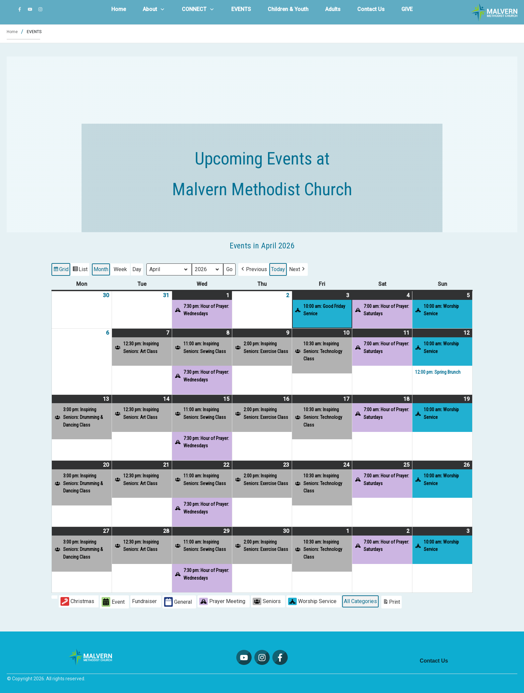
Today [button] (278, 269)
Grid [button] (61, 270)
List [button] (80, 270)
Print (391, 602)
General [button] (178, 602)
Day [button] (136, 269)
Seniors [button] (267, 601)
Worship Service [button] (312, 601)
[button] (253, 269)
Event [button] (113, 602)
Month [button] (101, 269)
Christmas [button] (77, 601)
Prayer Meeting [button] (222, 601)
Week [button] (120, 269)
